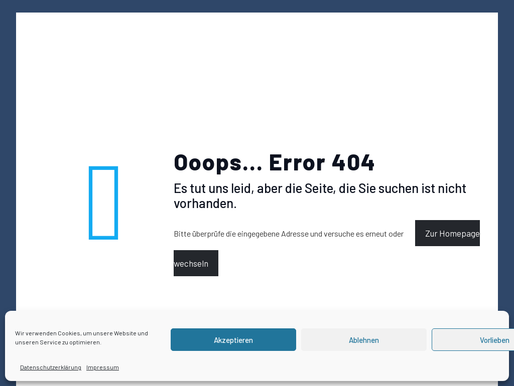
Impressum (102, 366)
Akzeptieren (233, 339)
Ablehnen (364, 339)
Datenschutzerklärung (50, 366)
